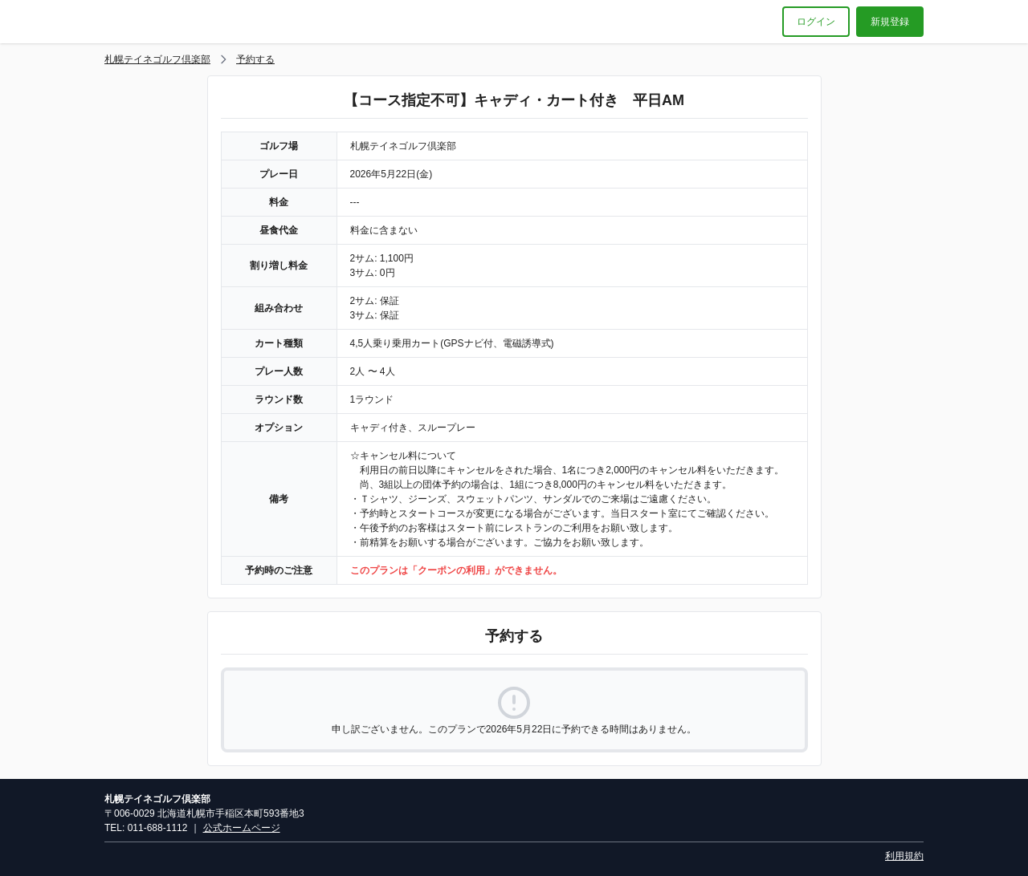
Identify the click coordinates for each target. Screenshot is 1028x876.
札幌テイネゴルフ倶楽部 (157, 59)
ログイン (816, 21)
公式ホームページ (241, 827)
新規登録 (890, 21)
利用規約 (904, 856)
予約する (255, 59)
